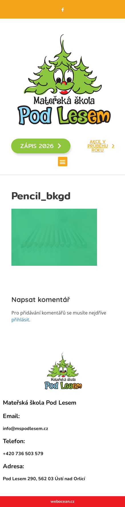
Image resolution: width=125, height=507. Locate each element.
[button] (62, 161)
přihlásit (20, 320)
